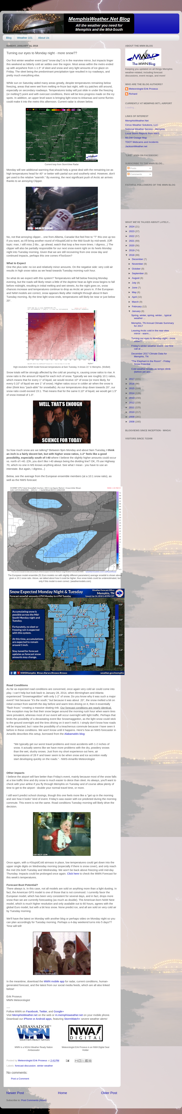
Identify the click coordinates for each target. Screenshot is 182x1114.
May (134, 292)
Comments (134, 174)
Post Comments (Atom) (33, 1100)
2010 (132, 412)
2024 (132, 226)
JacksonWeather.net (136, 146)
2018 (132, 255)
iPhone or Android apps (38, 1018)
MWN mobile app (54, 981)
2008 (132, 421)
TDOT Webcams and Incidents (141, 142)
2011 (132, 407)
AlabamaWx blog (74, 733)
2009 (132, 416)
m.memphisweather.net (69, 1015)
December (138, 259)
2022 (132, 236)
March (135, 301)
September (138, 273)
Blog (9, 37)
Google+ (59, 1011)
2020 (132, 245)
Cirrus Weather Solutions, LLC (141, 125)
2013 (132, 398)
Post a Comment (20, 1078)
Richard (133, 93)
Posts (131, 168)
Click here (73, 873)
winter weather (45, 1065)
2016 (132, 383)
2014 (132, 393)
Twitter (43, 1011)
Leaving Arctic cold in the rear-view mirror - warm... (150, 332)
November (138, 263)
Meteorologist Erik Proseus (143, 88)
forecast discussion (25, 1065)
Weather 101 (25, 37)
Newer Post (15, 1093)
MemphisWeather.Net (137, 120)
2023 (132, 231)
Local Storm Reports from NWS (142, 133)
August (136, 278)
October (136, 268)
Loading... (130, 107)
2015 (132, 388)
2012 (132, 402)
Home (62, 1093)
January (136, 311)
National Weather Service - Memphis (145, 129)
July (134, 282)
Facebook (32, 1011)
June (135, 287)
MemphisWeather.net (24, 1015)
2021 (132, 240)
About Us (43, 37)
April (134, 297)
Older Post (109, 1093)
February (137, 306)
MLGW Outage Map (136, 137)
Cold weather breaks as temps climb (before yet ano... (151, 370)
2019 (132, 250)
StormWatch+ (72, 1018)
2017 (132, 379)
